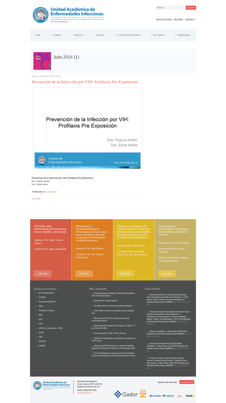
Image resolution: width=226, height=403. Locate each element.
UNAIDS (42, 346)
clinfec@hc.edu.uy (84, 393)
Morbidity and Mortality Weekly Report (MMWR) (165, 334)
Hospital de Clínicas (46, 311)
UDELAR (42, 341)
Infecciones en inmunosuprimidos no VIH (91, 233)
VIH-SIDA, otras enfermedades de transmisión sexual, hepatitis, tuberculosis (50, 229)
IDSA (41, 315)
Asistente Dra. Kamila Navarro (106, 301)
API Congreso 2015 (46, 293)
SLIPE (41, 333)
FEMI (41, 306)
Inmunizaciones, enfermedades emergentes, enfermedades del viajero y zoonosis (174, 230)
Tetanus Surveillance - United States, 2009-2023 (168, 331)
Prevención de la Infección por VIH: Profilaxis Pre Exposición (85, 82)
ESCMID (42, 297)
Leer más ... (37, 198)
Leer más (42, 273)
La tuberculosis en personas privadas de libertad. (113, 306)
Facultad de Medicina (47, 302)
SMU (41, 337)
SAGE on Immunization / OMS (51, 328)
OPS (40, 324)
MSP (41, 319)
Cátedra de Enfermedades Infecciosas (71, 14)
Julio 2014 (51, 192)
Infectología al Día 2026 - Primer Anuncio (110, 333)
